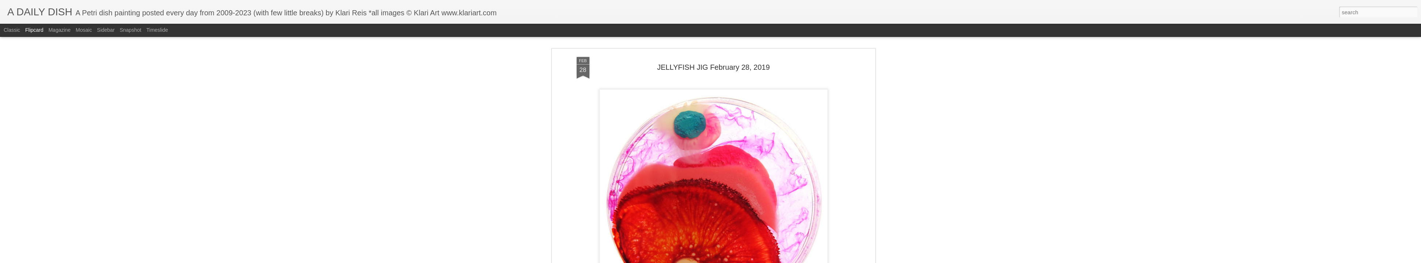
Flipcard (34, 30)
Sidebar (106, 30)
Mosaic (84, 30)
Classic (12, 30)
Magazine (60, 30)
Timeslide (157, 30)
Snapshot (130, 30)
